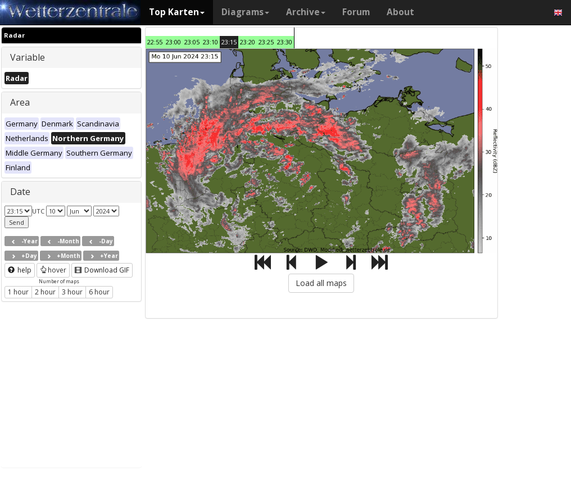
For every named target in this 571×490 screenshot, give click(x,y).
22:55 (154, 42)
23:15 (229, 42)
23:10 (210, 42)
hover (53, 270)
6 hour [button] (99, 292)
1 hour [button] (18, 292)
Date (20, 191)
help (19, 270)
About (400, 12)
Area (20, 102)
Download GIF (102, 270)
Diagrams (245, 12)
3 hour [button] (72, 292)
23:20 (247, 42)
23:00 (173, 42)
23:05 (192, 42)
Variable (27, 57)
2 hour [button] (45, 292)
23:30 (284, 42)
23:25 (266, 42)
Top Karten (177, 12)
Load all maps (321, 283)
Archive (305, 12)
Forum (356, 12)
